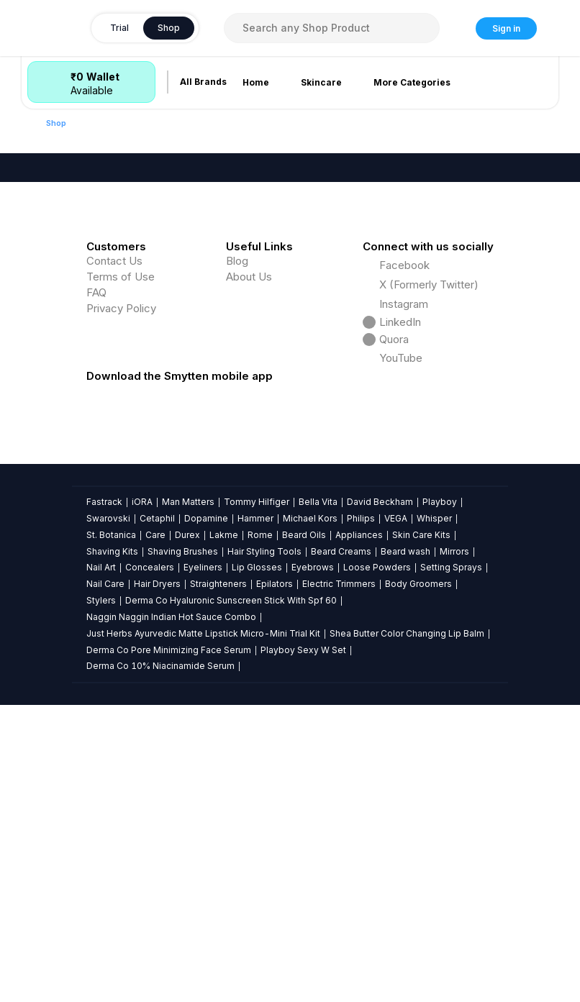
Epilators (274, 880)
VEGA (395, 815)
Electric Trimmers (339, 880)
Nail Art (101, 864)
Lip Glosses (257, 864)
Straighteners (218, 880)
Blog (237, 558)
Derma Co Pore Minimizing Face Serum (168, 946)
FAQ (96, 589)
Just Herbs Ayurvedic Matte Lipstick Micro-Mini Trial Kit (203, 930)
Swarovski (108, 815)
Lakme (223, 831)
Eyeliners (202, 864)
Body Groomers (418, 880)
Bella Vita (318, 798)
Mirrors (454, 847)
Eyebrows (312, 864)
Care (155, 831)
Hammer (255, 815)
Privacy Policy (121, 605)
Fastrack (104, 798)
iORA (142, 798)
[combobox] (332, 28)
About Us (249, 573)
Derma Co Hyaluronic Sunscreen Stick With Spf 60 (231, 897)
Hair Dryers (157, 880)
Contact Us (114, 558)
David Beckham (380, 798)
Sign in (506, 28)
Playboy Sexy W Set (303, 946)
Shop (56, 123)
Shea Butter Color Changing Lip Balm (407, 930)
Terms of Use (120, 573)
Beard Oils (304, 831)
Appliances (359, 831)
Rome (260, 831)
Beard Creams (341, 847)
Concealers (149, 864)
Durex (187, 831)
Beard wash (405, 847)
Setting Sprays (451, 864)
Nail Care (105, 880)
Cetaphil (157, 815)
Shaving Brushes (183, 847)
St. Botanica (111, 831)
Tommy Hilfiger (256, 798)
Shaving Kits (112, 847)
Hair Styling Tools (264, 847)
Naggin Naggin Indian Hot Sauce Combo (171, 913)
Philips (361, 815)
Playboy (439, 798)
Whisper (434, 815)
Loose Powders (377, 864)
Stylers (101, 897)
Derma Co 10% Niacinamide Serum (160, 962)
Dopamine (206, 815)
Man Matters (188, 798)
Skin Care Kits (421, 831)
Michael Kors (310, 815)
